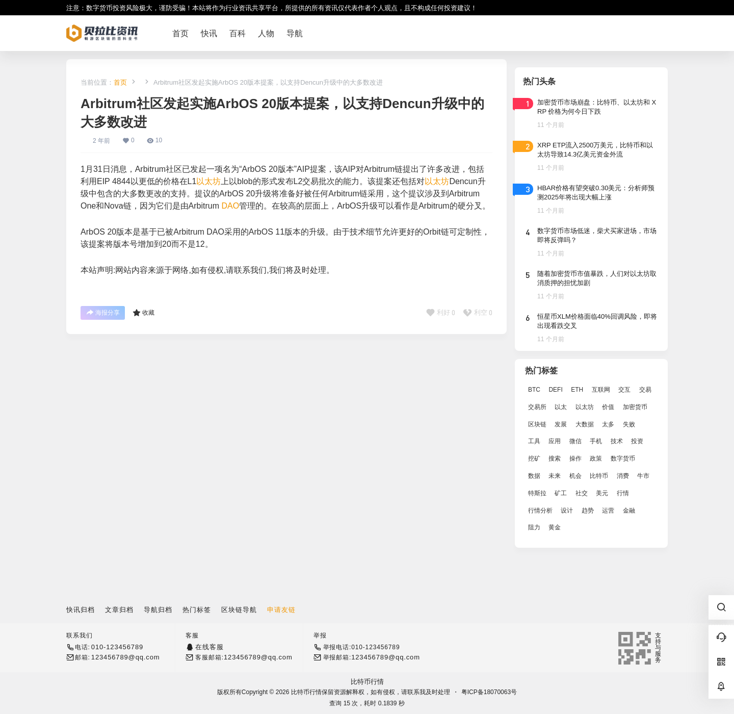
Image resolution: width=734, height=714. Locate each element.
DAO (231, 205)
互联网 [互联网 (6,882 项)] (601, 389)
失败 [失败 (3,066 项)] (629, 424)
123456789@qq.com (125, 657)
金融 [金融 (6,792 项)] (629, 510)
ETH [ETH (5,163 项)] (577, 389)
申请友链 (281, 610)
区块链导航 (239, 610)
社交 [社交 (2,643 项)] (581, 493)
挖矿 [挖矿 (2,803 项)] (534, 458)
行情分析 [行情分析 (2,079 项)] (540, 510)
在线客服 (209, 647)
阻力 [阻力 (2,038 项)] (534, 527)
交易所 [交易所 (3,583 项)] (537, 407)
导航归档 (158, 610)
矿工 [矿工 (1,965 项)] (561, 493)
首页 (120, 82)
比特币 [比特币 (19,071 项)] (599, 475)
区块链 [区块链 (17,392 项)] (537, 424)
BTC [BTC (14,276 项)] (534, 389)
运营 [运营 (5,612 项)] (608, 510)
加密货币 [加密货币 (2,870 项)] (635, 407)
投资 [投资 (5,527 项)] (637, 441)
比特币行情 (367, 681)
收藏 (143, 313)
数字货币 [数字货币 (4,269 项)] (623, 458)
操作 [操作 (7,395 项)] (575, 458)
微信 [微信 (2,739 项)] (575, 441)
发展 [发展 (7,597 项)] (561, 424)
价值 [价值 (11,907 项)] (608, 407)
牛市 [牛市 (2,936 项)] (643, 475)
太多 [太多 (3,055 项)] (608, 424)
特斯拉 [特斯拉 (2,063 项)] (537, 493)
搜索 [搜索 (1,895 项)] (554, 458)
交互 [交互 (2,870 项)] (624, 389)
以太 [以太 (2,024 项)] (561, 407)
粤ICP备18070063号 (489, 692)
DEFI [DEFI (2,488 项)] (555, 389)
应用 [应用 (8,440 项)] (554, 441)
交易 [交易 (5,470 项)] (645, 389)
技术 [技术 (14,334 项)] (617, 441)
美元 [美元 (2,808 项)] (602, 493)
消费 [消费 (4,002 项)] (623, 475)
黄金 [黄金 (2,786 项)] (554, 527)
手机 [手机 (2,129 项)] (596, 441)
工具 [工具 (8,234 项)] (534, 441)
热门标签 (196, 610)
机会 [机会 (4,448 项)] (575, 475)
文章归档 (119, 610)
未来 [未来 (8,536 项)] (554, 475)
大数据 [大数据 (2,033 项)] (584, 424)
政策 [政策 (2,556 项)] (596, 458)
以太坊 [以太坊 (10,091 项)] (584, 407)
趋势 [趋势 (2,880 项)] (588, 510)
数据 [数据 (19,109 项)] (534, 475)
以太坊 (208, 181)
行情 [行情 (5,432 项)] (623, 493)
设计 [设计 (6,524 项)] (567, 510)
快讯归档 (80, 610)
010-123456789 (117, 647)
